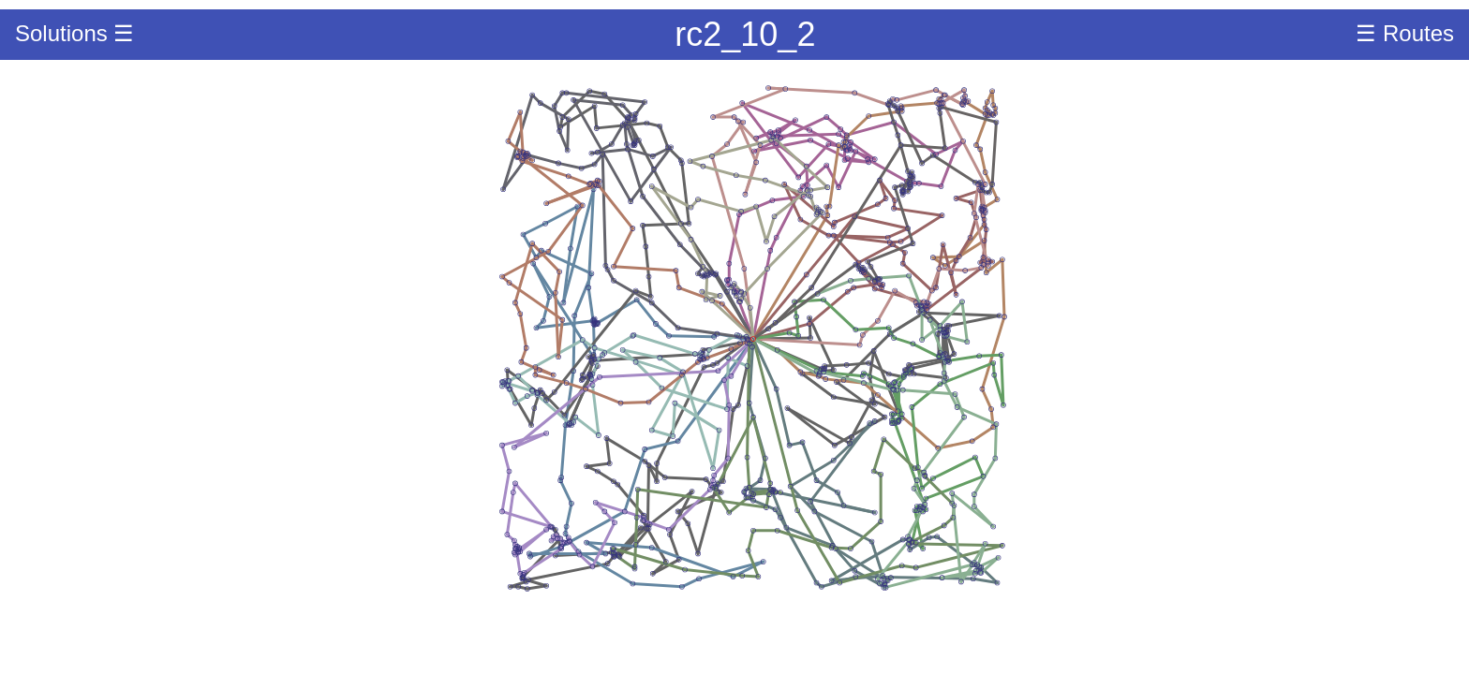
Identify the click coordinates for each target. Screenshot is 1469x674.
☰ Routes (1405, 33)
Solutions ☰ (74, 33)
